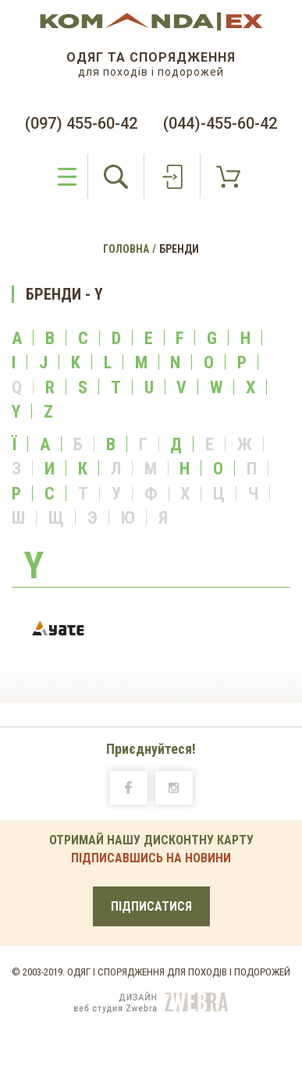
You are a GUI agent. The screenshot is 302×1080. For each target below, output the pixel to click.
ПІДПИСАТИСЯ (151, 906)
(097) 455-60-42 (81, 123)
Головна (126, 249)
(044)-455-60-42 (220, 123)
